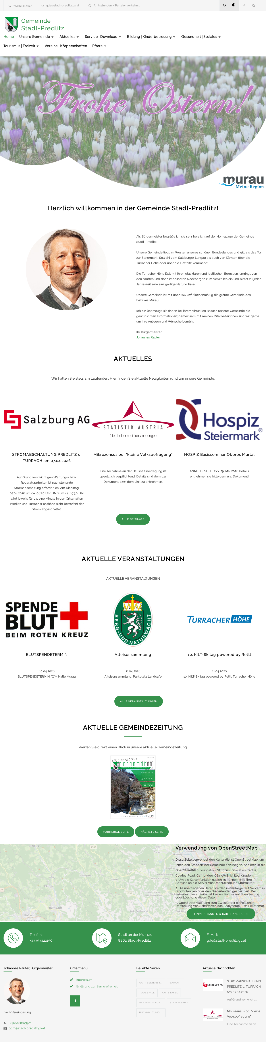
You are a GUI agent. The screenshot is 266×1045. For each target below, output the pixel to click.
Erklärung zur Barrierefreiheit (97, 971)
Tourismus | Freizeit (133, 30)
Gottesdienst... (150, 967)
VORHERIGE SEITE (116, 816)
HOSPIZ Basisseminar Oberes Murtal (219, 439)
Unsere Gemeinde (103, 21)
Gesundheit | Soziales (90, 30)
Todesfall (147, 977)
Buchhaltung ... (151, 997)
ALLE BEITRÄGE (133, 503)
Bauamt (175, 967)
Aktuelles (136, 21)
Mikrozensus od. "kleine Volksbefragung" (133, 439)
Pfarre (211, 30)
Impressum (84, 964)
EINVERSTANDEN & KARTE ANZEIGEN (221, 898)
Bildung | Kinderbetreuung (217, 21)
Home (75, 21)
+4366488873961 (20, 1007)
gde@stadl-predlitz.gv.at (62, 5)
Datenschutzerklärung (190, 1035)
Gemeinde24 (96, 1035)
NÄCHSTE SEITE (152, 816)
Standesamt (179, 987)
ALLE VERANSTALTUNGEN (138, 686)
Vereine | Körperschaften (177, 30)
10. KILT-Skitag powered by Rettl (219, 639)
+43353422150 (22, 5)
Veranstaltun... (150, 987)
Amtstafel (170, 977)
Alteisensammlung (133, 639)
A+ (225, 5)
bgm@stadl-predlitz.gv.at (26, 1012)
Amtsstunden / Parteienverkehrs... (117, 5)
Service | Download (169, 21)
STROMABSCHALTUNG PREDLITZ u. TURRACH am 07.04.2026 (244, 971)
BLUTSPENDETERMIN (47, 639)
